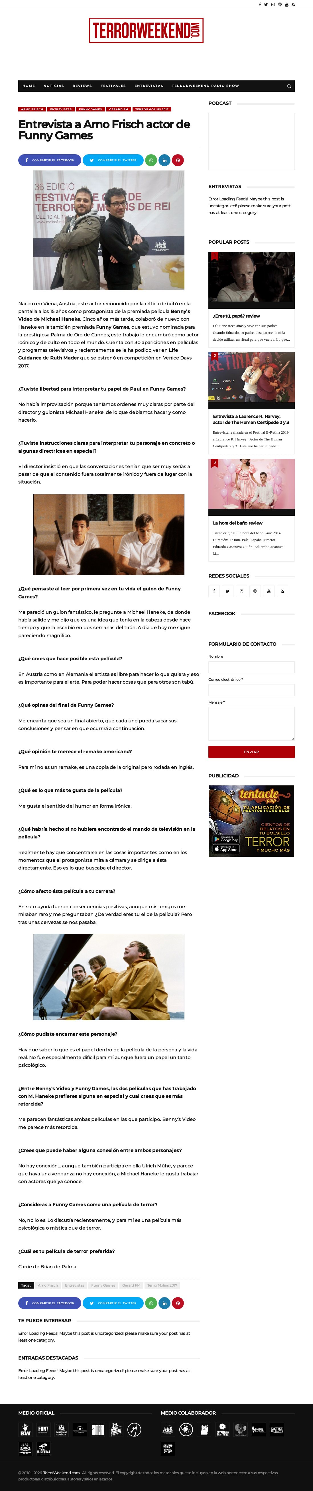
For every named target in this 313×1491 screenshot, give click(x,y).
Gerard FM (118, 109)
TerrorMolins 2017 (151, 109)
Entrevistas (149, 86)
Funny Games (90, 109)
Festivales (113, 86)
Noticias (54, 86)
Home (29, 86)
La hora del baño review (238, 523)
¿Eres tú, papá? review (236, 316)
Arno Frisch (32, 109)
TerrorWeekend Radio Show (205, 86)
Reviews (82, 86)
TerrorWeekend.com (61, 1473)
